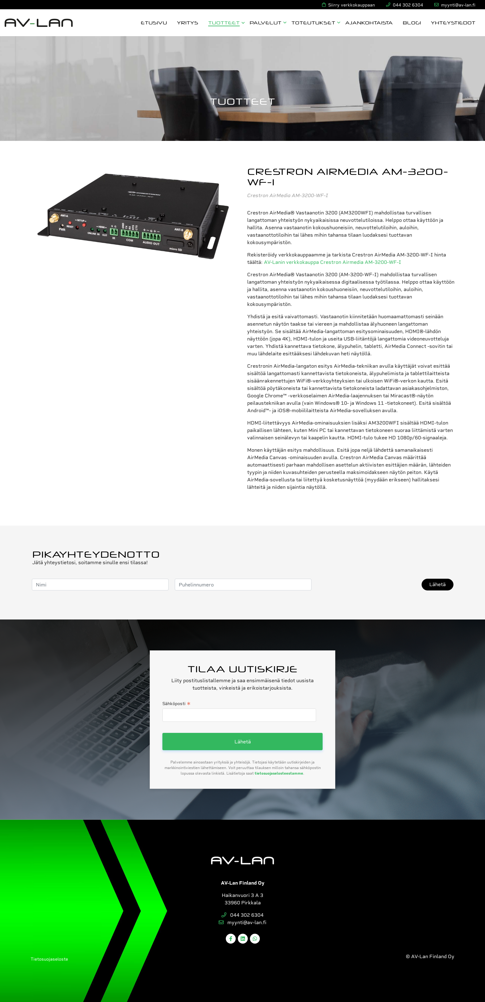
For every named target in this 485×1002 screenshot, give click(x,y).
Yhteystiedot (453, 22)
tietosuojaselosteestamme (279, 773)
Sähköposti (176, 704)
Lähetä (437, 584)
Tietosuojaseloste (49, 959)
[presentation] (365, 585)
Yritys (187, 22)
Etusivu (154, 22)
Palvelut (265, 22)
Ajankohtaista (369, 22)
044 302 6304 (242, 915)
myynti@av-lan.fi (242, 922)
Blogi (412, 22)
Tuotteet (224, 22)
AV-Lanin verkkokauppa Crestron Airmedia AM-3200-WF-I (332, 262)
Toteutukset (313, 22)
